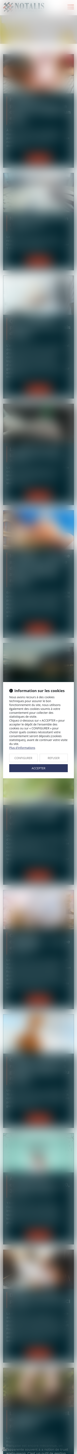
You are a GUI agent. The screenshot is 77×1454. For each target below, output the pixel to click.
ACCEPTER (38, 768)
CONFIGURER (23, 758)
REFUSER (54, 758)
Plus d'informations (22, 748)
